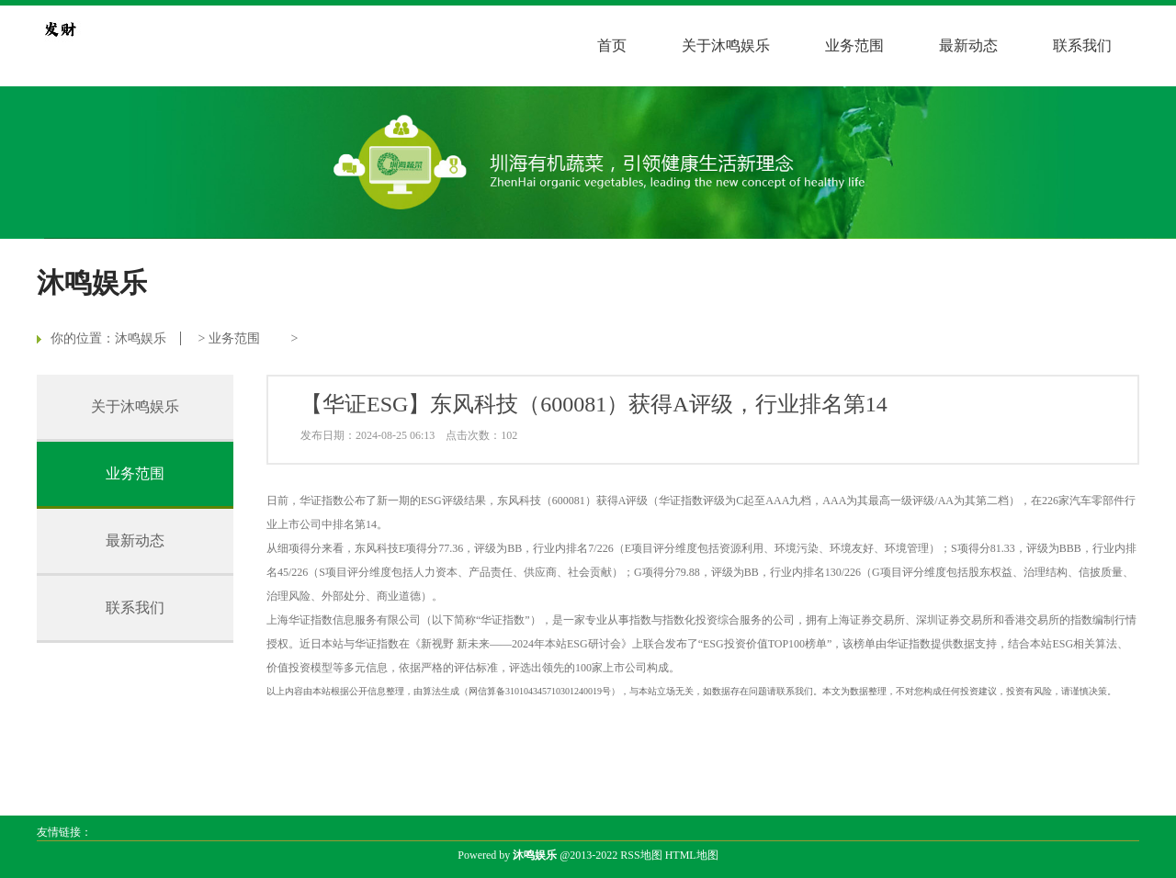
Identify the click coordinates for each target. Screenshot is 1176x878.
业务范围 (854, 45)
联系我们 (1082, 45)
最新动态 (968, 45)
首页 (612, 45)
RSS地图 (641, 855)
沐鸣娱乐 (140, 338)
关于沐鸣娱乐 (726, 45)
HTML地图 (691, 855)
